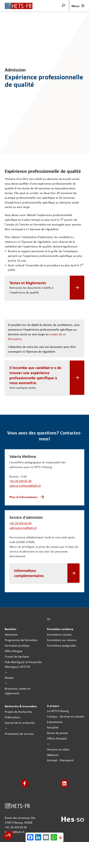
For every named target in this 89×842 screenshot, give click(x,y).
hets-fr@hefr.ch (15, 832)
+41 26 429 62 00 (16, 827)
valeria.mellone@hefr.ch (25, 486)
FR (48, 619)
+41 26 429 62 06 (20, 523)
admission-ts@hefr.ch (23, 528)
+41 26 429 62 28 (20, 481)
